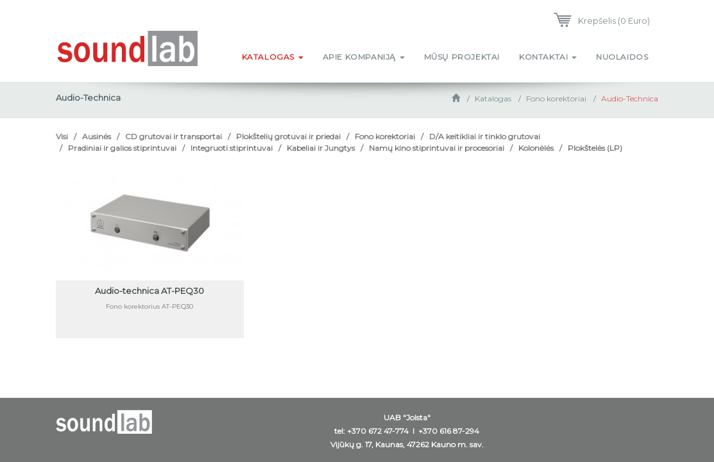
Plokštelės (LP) (595, 148)
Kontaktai (548, 57)
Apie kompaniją (364, 57)
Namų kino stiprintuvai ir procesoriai (436, 148)
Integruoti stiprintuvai (232, 148)
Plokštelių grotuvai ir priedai (288, 136)
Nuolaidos (622, 57)
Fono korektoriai (556, 98)
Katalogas (272, 57)
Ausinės (96, 136)
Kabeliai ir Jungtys (321, 148)
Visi (62, 136)
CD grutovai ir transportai (173, 136)
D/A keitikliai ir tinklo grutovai (484, 136)
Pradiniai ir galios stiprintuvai (122, 148)
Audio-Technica (629, 98)
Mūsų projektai (462, 57)
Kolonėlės (536, 148)
